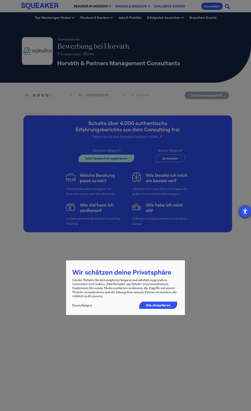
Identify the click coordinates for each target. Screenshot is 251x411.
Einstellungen (82, 305)
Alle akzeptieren (158, 305)
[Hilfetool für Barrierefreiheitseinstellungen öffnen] (245, 211)
